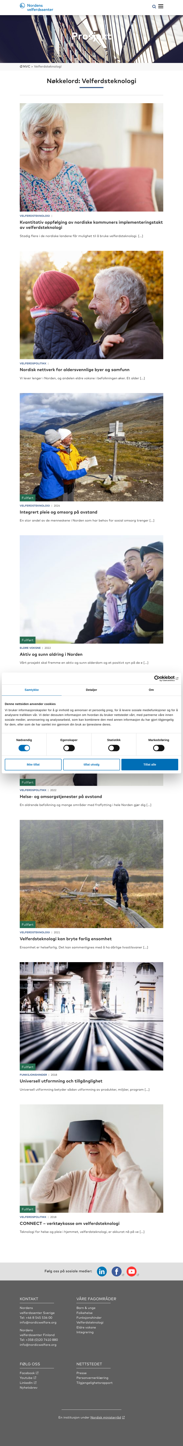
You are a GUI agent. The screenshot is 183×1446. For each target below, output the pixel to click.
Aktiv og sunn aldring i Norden (52, 654)
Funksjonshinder (89, 1317)
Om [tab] (151, 690)
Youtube (26, 1377)
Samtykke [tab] (32, 690)
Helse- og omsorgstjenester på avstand (62, 796)
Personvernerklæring (92, 1377)
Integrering (85, 1331)
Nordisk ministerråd (105, 1417)
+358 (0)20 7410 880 (42, 1339)
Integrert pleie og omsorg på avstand (59, 511)
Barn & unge (85, 1307)
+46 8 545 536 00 (39, 1317)
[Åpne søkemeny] (154, 7)
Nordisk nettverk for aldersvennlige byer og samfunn (76, 369)
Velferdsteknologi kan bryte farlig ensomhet (67, 938)
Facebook (27, 1372)
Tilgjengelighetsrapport (94, 1382)
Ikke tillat (33, 764)
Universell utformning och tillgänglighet (62, 1080)
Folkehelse (84, 1312)
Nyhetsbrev (29, 1387)
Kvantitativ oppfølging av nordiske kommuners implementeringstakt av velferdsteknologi (70, 224)
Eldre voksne (86, 1326)
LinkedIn (26, 1382)
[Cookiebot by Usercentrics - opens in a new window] (160, 678)
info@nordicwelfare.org (38, 1322)
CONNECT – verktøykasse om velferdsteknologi (71, 1223)
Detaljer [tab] (91, 690)
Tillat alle (150, 764)
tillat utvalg (91, 764)
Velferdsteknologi (90, 1322)
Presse (81, 1372)
